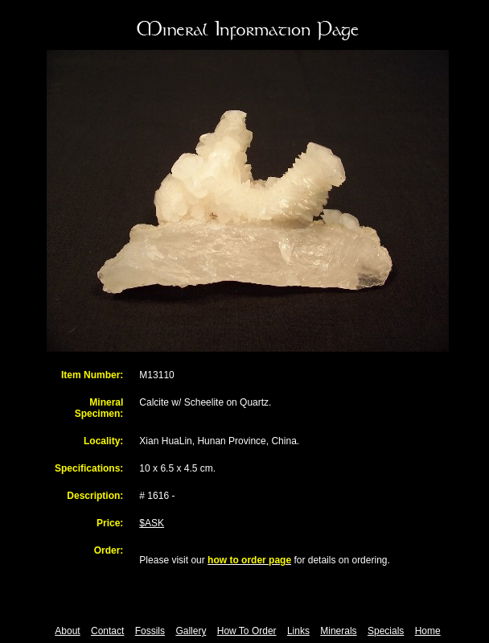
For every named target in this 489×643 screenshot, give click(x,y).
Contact (107, 631)
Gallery (190, 631)
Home (428, 631)
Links (298, 631)
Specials (386, 631)
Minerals (338, 631)
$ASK (151, 523)
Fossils (150, 631)
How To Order (247, 631)
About (67, 631)
